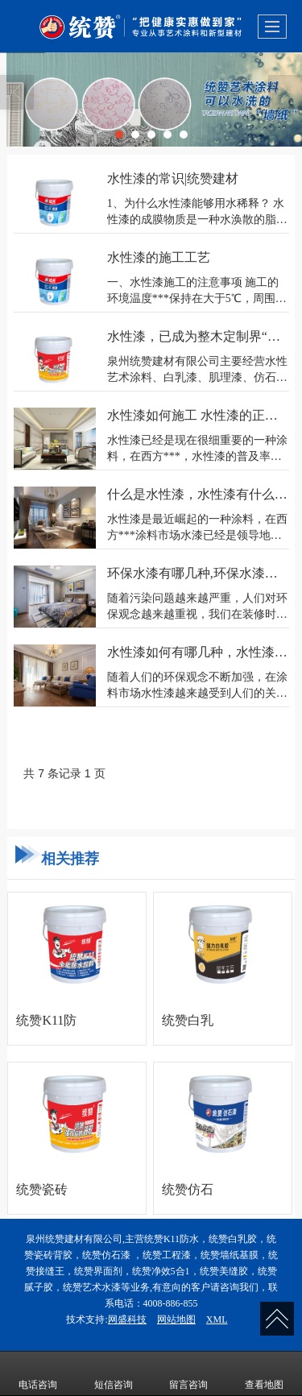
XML (217, 1319)
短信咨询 (113, 1373)
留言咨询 (188, 1373)
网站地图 (176, 1319)
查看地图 (264, 1373)
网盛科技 (127, 1319)
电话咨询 (38, 1373)
